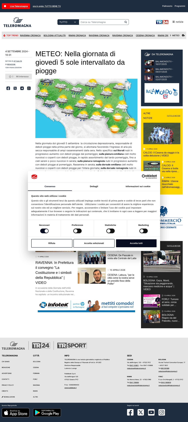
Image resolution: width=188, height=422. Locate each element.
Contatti (5, 379)
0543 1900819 (166, 382)
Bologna (36, 361)
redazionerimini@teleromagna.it (138, 385)
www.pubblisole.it (70, 388)
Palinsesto (167, 6)
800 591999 (165, 368)
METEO (177, 35)
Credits (5, 391)
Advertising (6, 373)
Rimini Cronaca (77, 35)
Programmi (180, 6)
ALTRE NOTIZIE (147, 115)
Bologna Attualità (55, 35)
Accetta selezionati (94, 243)
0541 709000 (134, 382)
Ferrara (36, 373)
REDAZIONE (11, 64)
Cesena (36, 367)
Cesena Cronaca (145, 35)
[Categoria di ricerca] (68, 22)
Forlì (35, 379)
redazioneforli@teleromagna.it (169, 385)
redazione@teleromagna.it (136, 368)
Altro (35, 397)
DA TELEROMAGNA (162, 54)
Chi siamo (6, 361)
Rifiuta (51, 243)
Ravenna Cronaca (30, 35)
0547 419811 (134, 365)
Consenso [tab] (50, 186)
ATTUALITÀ (18, 61)
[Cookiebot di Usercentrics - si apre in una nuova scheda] (144, 177)
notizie (169, 22)
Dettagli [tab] (94, 186)
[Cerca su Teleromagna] (101, 22)
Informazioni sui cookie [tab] (138, 186)
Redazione (6, 367)
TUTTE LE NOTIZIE (173, 116)
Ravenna (36, 385)
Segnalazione (8, 397)
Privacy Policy (8, 385)
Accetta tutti (136, 243)
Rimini (35, 391)
